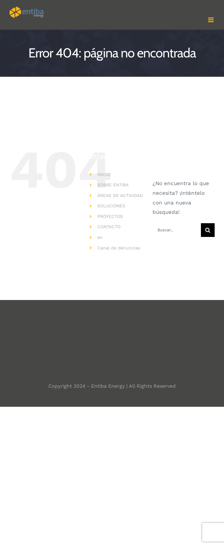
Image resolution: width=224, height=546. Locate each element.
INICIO (103, 174)
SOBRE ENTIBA (113, 184)
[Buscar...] (177, 230)
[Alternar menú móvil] (211, 20)
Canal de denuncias (118, 247)
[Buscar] (208, 230)
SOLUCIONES (111, 205)
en (100, 237)
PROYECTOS (110, 216)
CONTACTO (108, 226)
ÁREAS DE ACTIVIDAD (120, 195)
